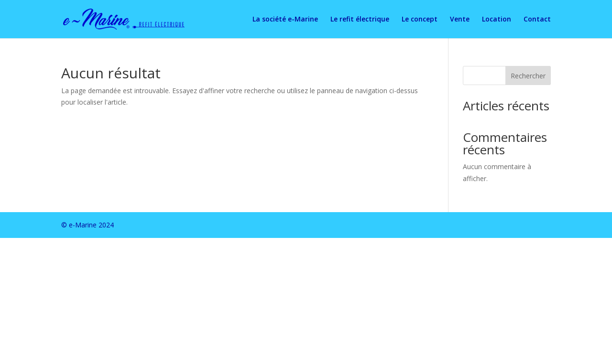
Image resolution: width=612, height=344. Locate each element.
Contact (537, 19)
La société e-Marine (285, 19)
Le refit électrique (359, 19)
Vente (460, 19)
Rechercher (528, 75)
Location (496, 19)
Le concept (419, 19)
